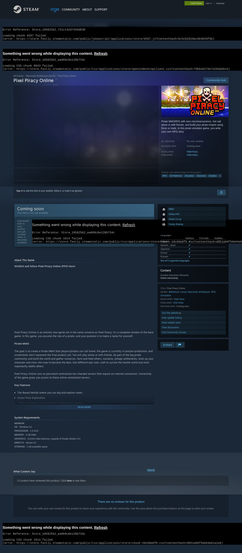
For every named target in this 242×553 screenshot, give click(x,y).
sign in (209, 3)
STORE (55, 9)
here (69, 486)
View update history (172, 322)
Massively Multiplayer (199, 296)
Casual (183, 296)
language (220, 3)
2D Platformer (176, 180)
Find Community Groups (174, 336)
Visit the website (171, 317)
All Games (18, 80)
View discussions (170, 331)
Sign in (19, 195)
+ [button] (219, 180)
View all (151, 476)
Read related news (171, 327)
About (87, 9)
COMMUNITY (71, 9)
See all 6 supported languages (174, 265)
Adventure (201, 180)
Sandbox (212, 180)
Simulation (189, 180)
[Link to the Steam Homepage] (29, 12)
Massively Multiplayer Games (41, 80)
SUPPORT (100, 9)
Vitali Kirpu (192, 156)
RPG (165, 180)
